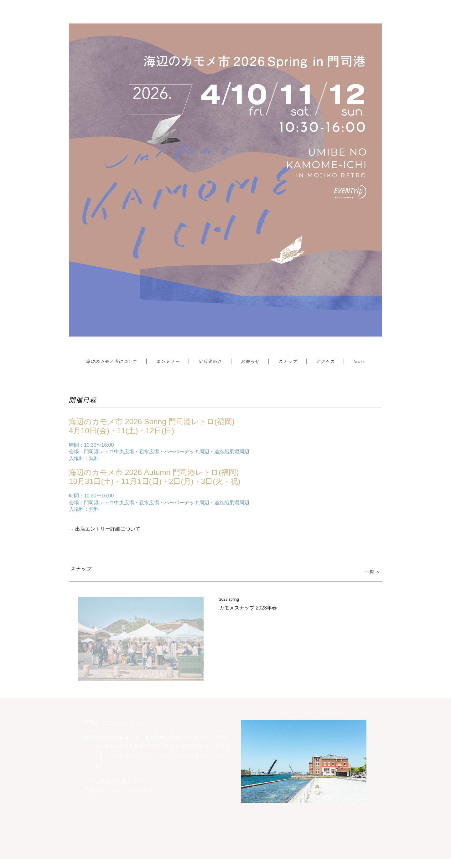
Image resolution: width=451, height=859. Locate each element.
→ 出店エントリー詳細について (104, 529)
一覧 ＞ (372, 572)
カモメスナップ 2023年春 (248, 607)
